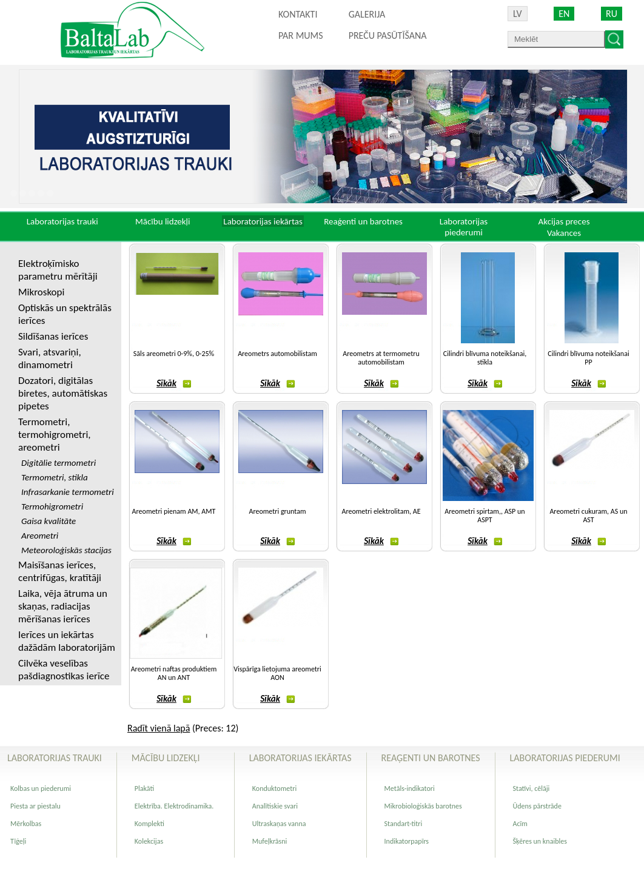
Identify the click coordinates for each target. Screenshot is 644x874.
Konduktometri (274, 788)
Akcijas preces (563, 221)
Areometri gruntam (277, 511)
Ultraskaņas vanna (279, 823)
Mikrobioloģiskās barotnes (423, 806)
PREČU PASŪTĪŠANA (388, 35)
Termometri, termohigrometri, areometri (54, 434)
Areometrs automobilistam (277, 353)
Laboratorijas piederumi (464, 227)
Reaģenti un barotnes (363, 221)
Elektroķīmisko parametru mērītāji (58, 270)
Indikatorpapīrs (406, 841)
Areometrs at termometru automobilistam (381, 357)
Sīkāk (173, 383)
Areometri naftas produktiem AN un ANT (174, 673)
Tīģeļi (18, 841)
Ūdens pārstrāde (537, 806)
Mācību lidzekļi (162, 221)
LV (517, 13)
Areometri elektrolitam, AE (380, 511)
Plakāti (144, 788)
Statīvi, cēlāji (531, 788)
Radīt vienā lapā (158, 728)
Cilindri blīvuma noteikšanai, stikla (484, 357)
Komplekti (149, 823)
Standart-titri (403, 823)
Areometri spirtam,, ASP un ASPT (484, 515)
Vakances (564, 232)
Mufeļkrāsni (269, 841)
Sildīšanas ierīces (53, 336)
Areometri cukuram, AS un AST (588, 515)
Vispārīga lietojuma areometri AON (277, 673)
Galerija (367, 14)
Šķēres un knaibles (540, 841)
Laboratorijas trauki (62, 221)
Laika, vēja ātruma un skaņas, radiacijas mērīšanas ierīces (62, 606)
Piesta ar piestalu (35, 806)
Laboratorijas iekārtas (263, 221)
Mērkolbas (25, 823)
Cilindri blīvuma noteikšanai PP (588, 357)
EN (563, 13)
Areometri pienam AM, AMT (174, 511)
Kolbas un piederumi (40, 788)
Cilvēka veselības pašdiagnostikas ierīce (63, 669)
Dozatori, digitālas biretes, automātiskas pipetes (62, 393)
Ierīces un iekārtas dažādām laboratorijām (66, 641)
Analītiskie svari (275, 806)
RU (611, 13)
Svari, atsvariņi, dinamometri (49, 358)
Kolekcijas (149, 841)
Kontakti (297, 14)
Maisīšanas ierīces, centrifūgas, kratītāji (59, 571)
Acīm (520, 823)
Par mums (300, 35)
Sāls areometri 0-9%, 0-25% (173, 353)
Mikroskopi (41, 292)
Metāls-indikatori (409, 788)
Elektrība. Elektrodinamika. (174, 806)
